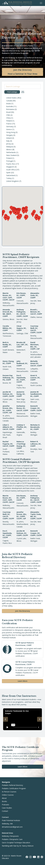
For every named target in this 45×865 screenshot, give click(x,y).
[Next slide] (39, 719)
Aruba (8, 103)
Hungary (9, 135)
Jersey (8, 144)
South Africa (11, 169)
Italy (7, 141)
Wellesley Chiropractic (10, 836)
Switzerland (10, 175)
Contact (5, 811)
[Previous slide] (5, 719)
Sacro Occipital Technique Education (16, 842)
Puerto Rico (10, 164)
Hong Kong (10, 132)
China (8, 118)
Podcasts (5, 804)
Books (4, 801)
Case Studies (7, 808)
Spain (8, 172)
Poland (9, 158)
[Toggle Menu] (41, 3)
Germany (9, 126)
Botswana (10, 109)
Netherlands (11, 152)
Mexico (9, 149)
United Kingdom (12, 181)
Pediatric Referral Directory (12, 785)
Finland (9, 121)
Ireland (9, 138)
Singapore (10, 167)
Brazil (8, 112)
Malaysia (9, 146)
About (4, 798)
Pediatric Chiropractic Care (12, 839)
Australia (9, 106)
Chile (8, 115)
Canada (9, 101)
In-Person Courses (9, 792)
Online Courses (8, 795)
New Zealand (11, 155)
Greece (9, 129)
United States (11, 98)
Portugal (9, 161)
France (9, 123)
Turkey (9, 178)
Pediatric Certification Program (14, 788)
